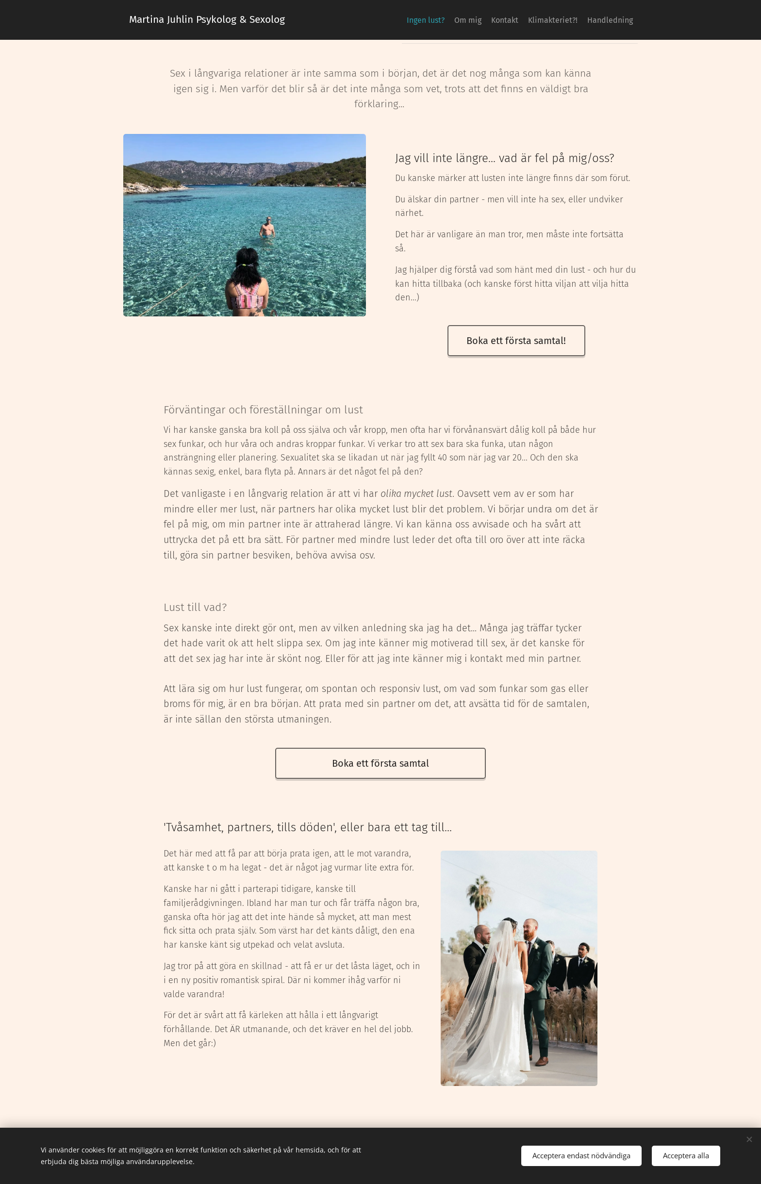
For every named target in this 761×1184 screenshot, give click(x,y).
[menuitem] (559, 20)
